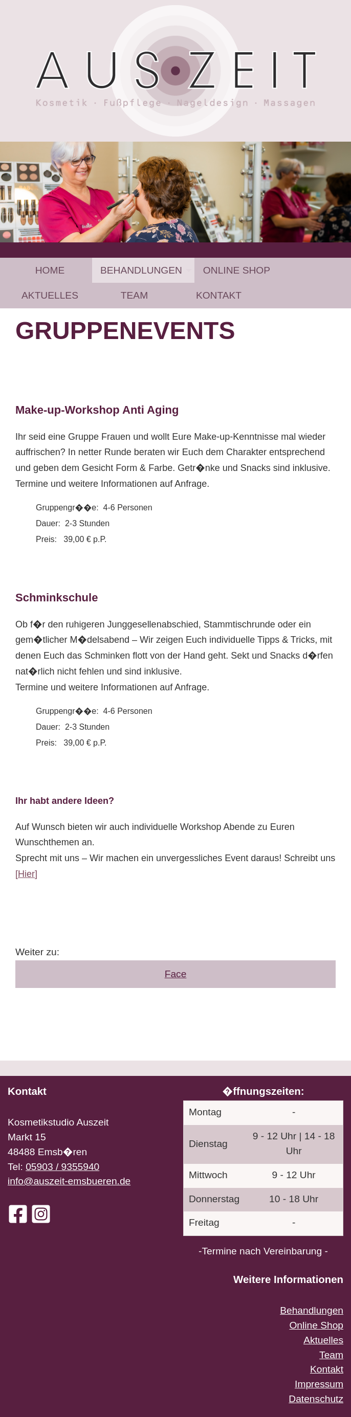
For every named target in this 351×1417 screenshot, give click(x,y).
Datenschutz (316, 1398)
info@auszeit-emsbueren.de (69, 1181)
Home (50, 270)
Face (176, 974)
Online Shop (236, 270)
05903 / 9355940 (62, 1166)
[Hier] (26, 874)
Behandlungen (141, 270)
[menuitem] (50, 270)
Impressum (319, 1384)
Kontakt (219, 295)
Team (134, 295)
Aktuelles (49, 295)
